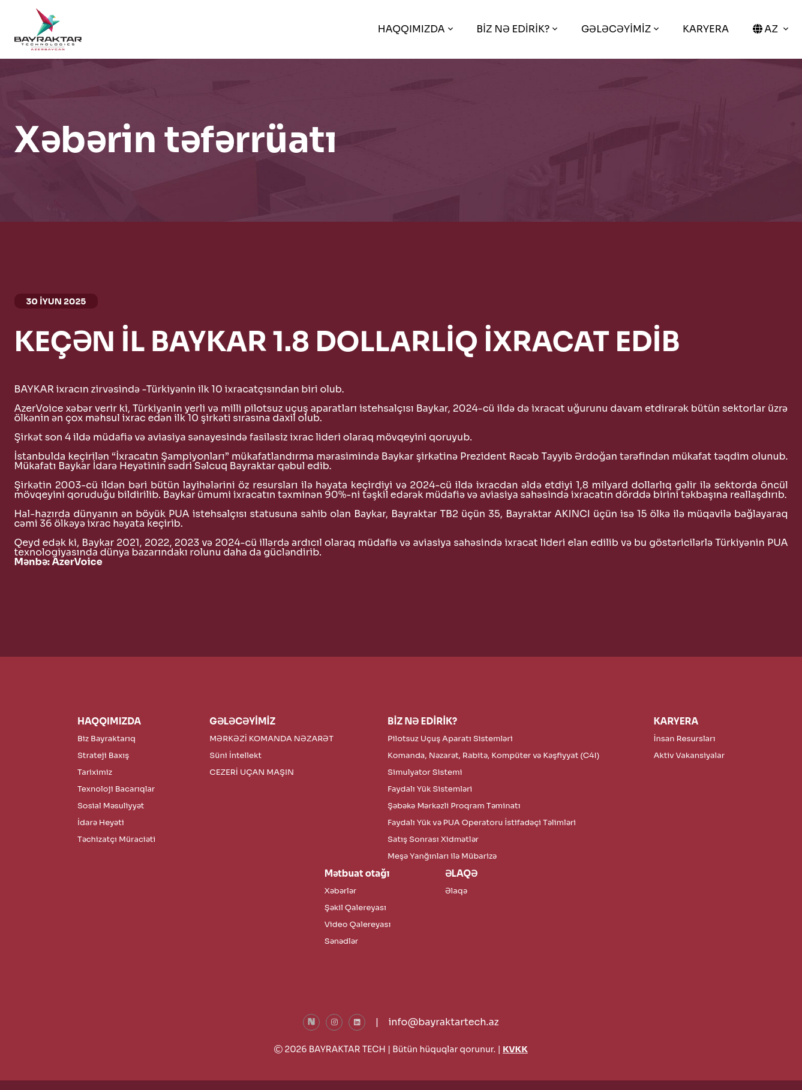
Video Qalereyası (358, 924)
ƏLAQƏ (461, 873)
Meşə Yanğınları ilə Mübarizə (442, 856)
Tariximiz (94, 772)
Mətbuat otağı (357, 873)
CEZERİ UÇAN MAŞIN (251, 772)
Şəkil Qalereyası (355, 907)
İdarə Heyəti (100, 822)
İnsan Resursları (684, 738)
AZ (766, 29)
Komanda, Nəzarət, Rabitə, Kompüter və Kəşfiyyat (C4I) (493, 755)
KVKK (515, 1049)
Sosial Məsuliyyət (110, 806)
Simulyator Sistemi (425, 772)
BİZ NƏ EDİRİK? (512, 29)
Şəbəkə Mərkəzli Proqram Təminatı (454, 806)
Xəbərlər (340, 891)
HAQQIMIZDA (411, 29)
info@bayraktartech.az (443, 1022)
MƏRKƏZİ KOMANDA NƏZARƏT (271, 738)
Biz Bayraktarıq (106, 738)
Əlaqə (456, 891)
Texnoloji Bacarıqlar (116, 789)
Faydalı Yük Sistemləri (430, 789)
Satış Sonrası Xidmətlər (433, 839)
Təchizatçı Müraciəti (116, 839)
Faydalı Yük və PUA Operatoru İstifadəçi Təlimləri (482, 822)
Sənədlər (341, 941)
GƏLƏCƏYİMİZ (616, 29)
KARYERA (706, 29)
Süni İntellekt (235, 755)
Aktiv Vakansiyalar (689, 755)
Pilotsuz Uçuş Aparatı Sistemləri (450, 738)
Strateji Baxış (103, 755)
